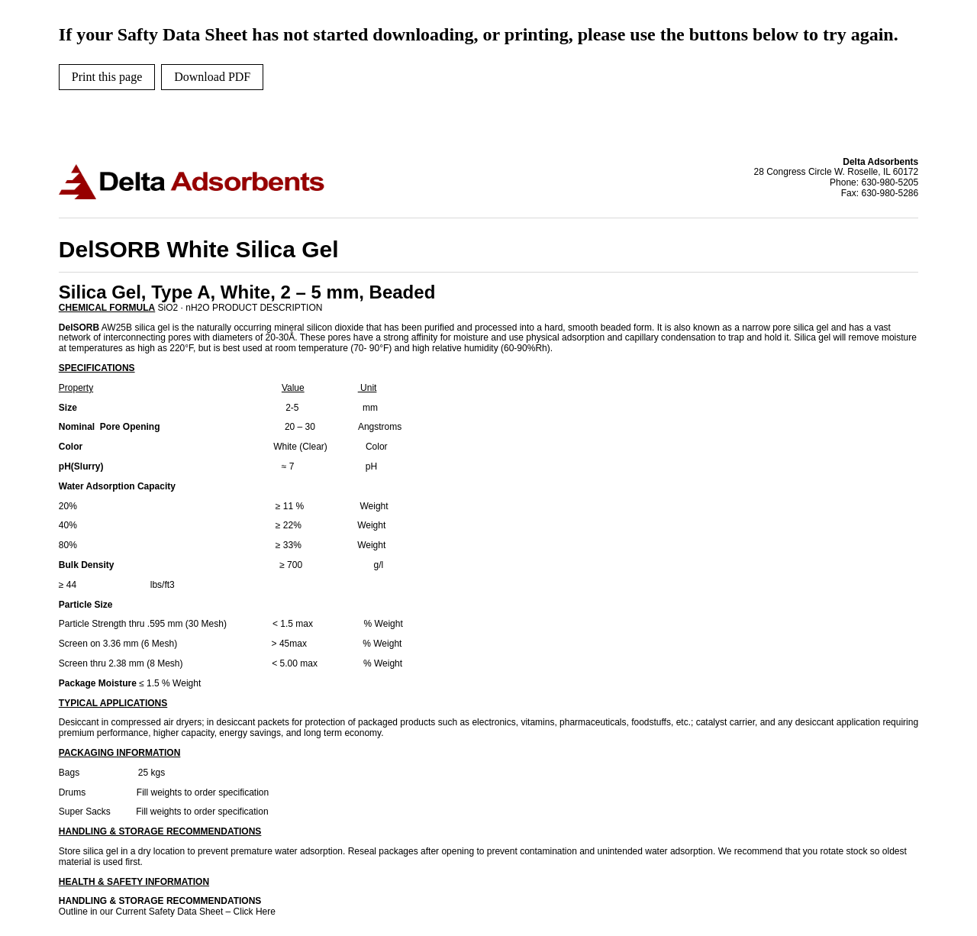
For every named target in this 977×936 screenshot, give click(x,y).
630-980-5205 (889, 182)
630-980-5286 (889, 193)
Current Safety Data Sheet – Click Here (196, 911)
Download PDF (212, 76)
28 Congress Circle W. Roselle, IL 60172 (836, 172)
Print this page (107, 76)
